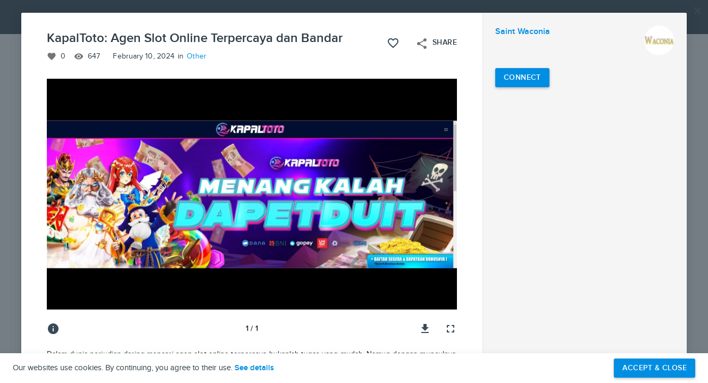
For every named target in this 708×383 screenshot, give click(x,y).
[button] (354, 191)
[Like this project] (393, 43)
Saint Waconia (522, 32)
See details (254, 368)
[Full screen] (450, 328)
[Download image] (425, 328)
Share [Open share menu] (436, 43)
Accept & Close (654, 367)
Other (196, 56)
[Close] (697, 10)
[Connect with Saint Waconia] (522, 77)
